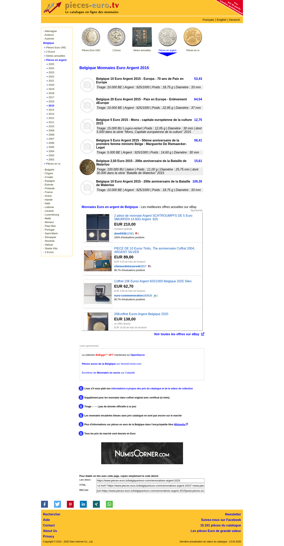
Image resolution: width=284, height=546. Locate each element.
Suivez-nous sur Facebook (221, 520)
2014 (51, 109)
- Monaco (48, 222)
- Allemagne (50, 31)
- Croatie (48, 177)
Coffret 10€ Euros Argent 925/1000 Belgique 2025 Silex (153, 281)
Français (208, 19)
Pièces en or (53, 163)
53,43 (198, 78)
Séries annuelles (55, 55)
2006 (51, 142)
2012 (51, 118)
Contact (49, 525)
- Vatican (48, 244)
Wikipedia (181, 424)
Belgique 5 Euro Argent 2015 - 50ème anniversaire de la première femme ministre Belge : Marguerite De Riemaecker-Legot (141, 144)
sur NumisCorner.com (111, 363)
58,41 (198, 140)
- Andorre (48, 34)
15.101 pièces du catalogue (220, 525)
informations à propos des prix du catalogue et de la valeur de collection (152, 388)
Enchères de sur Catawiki (108, 372)
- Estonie (48, 184)
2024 (51, 68)
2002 (51, 159)
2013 (51, 113)
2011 (51, 122)
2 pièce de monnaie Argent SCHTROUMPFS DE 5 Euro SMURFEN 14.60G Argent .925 (153, 217)
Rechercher (51, 514)
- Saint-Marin (50, 233)
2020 (51, 84)
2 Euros (50, 51)
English (221, 19)
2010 (51, 126)
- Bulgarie (48, 169)
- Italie (46, 203)
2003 (51, 155)
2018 (51, 93)
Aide (46, 520)
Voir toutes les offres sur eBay (176, 334)
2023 (51, 72)
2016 (51, 101)
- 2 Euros (48, 252)
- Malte (47, 218)
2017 (51, 97)
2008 (51, 134)
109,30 (197, 181)
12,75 (198, 119)
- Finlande (49, 188)
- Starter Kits (50, 248)
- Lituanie (48, 210)
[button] (44, 504)
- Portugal (48, 229)
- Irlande (48, 199)
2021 (51, 80)
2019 (51, 89)
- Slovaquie (49, 237)
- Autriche (48, 38)
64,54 (198, 99)
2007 (51, 138)
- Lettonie (48, 207)
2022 (51, 76)
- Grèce (47, 195)
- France (48, 192)
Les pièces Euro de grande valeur (216, 531)
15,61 (198, 161)
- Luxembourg (51, 214)
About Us (50, 531)
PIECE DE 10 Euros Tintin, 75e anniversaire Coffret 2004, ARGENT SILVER (154, 250)
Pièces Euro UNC (56, 47)
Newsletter (233, 514)
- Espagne (49, 180)
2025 (51, 64)
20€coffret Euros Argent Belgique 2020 (141, 314)
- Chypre (48, 173)
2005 (51, 147)
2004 (51, 151)
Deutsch (234, 19)
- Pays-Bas (49, 225)
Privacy (48, 536)
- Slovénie (49, 240)
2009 (51, 130)
